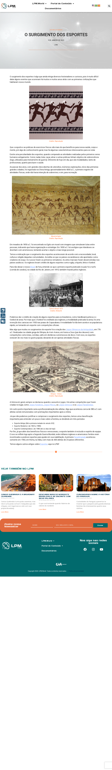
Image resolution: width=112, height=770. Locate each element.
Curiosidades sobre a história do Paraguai (93, 495)
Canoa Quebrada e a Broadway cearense (18, 495)
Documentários (53, 8)
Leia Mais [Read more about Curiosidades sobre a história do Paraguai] (80, 512)
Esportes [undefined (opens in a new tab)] (44, 444)
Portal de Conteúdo (62, 4)
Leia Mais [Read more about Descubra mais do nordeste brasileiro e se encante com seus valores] (42, 509)
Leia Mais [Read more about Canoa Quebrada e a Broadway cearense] (4, 512)
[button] (109, 6)
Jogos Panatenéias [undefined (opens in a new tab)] (85, 405)
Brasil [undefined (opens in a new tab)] (32, 267)
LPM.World (39, 4)
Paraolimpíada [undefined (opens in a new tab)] (80, 437)
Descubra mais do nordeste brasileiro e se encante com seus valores (55, 496)
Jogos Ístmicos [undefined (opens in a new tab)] (65, 405)
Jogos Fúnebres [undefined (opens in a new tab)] (36, 405)
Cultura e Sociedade (56, 30)
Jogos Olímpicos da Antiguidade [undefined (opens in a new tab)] (79, 329)
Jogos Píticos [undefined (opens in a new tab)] (50, 405)
